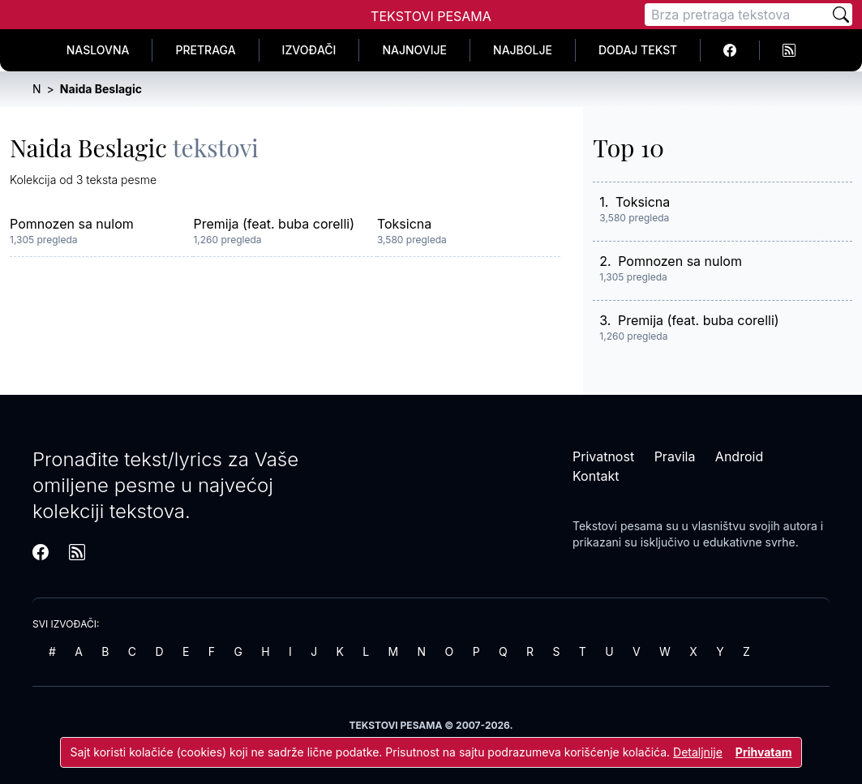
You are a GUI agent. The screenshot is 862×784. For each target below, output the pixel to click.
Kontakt (596, 476)
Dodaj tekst (637, 50)
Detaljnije (698, 752)
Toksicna (404, 224)
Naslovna (98, 50)
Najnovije (414, 50)
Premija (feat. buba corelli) (273, 224)
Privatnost (603, 456)
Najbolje (522, 50)
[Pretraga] (737, 14)
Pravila (675, 456)
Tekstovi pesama (618, 526)
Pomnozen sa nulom (72, 224)
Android (739, 456)
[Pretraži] (841, 14)
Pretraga (205, 50)
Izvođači (309, 50)
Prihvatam (763, 752)
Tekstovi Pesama (431, 16)
